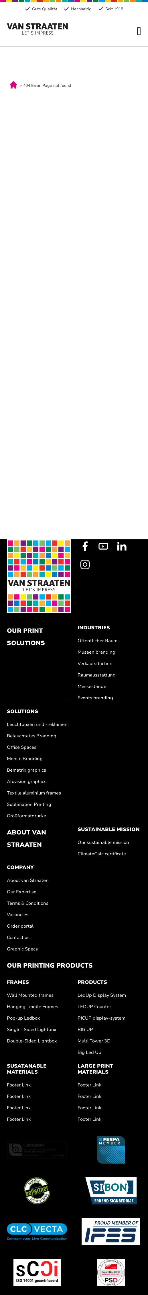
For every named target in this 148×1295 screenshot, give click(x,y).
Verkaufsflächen (95, 664)
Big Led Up (89, 1053)
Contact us (18, 938)
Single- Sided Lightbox (31, 1030)
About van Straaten (28, 881)
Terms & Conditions (27, 903)
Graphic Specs (22, 949)
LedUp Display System (102, 995)
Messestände (92, 687)
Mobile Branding (25, 759)
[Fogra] (111, 1272)
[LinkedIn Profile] (122, 546)
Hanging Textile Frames (32, 1007)
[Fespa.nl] (111, 1150)
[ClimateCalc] (37, 1150)
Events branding (95, 698)
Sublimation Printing (29, 805)
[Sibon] (111, 1190)
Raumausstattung (97, 675)
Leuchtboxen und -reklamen (37, 725)
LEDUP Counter (94, 1007)
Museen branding (96, 652)
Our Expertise (21, 892)
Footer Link (19, 1085)
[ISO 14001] (37, 1272)
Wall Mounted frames (30, 995)
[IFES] (111, 1231)
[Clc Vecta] (37, 1231)
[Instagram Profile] (85, 564)
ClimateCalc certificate (102, 854)
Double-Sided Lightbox (32, 1041)
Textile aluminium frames (34, 793)
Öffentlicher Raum (97, 641)
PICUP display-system (101, 1018)
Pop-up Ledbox (23, 1018)
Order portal (20, 926)
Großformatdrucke (26, 816)
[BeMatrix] (37, 1190)
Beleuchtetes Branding (31, 736)
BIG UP (85, 1030)
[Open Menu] (139, 31)
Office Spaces (21, 747)
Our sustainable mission (103, 843)
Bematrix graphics (26, 770)
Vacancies (17, 915)
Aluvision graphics (26, 782)
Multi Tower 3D (94, 1041)
